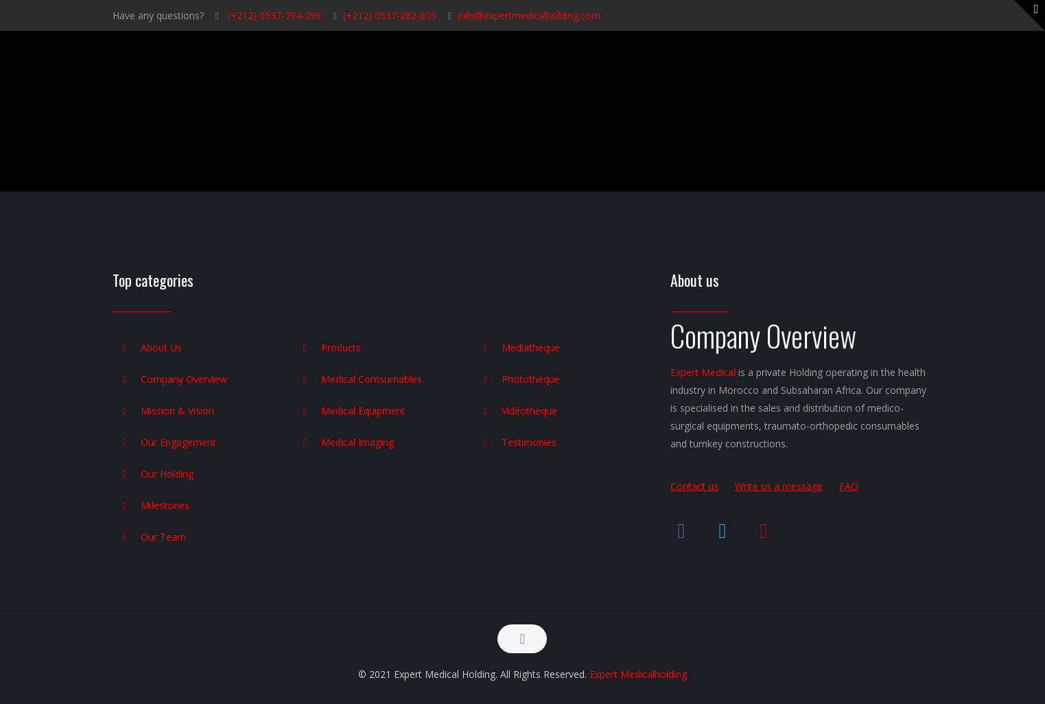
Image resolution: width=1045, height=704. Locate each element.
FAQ (848, 486)
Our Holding (167, 473)
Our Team (163, 536)
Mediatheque (531, 347)
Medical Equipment (363, 410)
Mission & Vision (177, 410)
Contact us (694, 486)
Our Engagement (178, 442)
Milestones (165, 505)
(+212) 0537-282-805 (389, 15)
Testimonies (529, 442)
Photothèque (531, 379)
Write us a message (779, 486)
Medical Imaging (357, 442)
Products (341, 347)
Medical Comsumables (371, 379)
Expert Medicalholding (638, 674)
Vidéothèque (529, 410)
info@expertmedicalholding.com (529, 15)
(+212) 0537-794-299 (273, 15)
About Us (161, 347)
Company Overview (184, 379)
